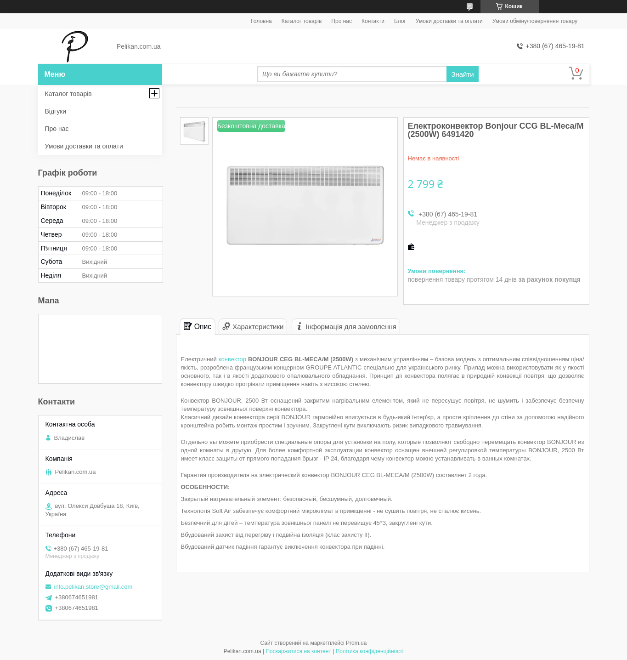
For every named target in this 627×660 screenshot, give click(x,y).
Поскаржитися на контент (298, 651)
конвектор (232, 359)
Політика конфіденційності (370, 651)
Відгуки (56, 111)
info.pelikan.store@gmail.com (93, 586)
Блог (400, 21)
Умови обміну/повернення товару (534, 21)
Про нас (341, 21)
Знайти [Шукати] (462, 74)
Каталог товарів (302, 21)
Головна (261, 21)
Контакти (373, 21)
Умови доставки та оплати (449, 21)
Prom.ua (356, 643)
